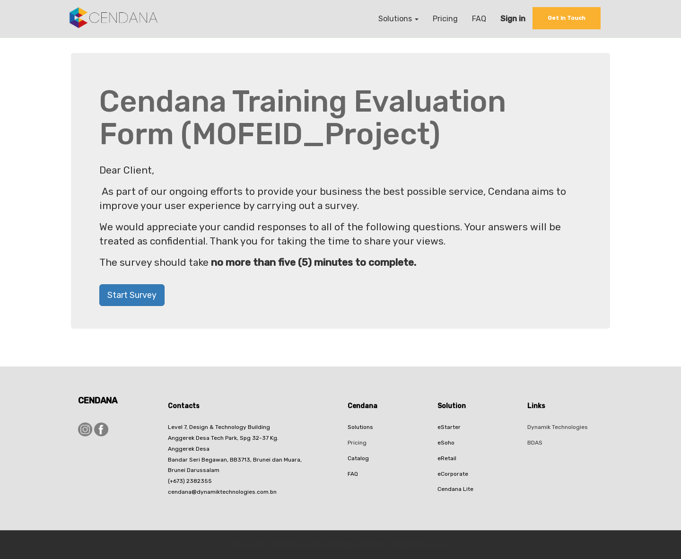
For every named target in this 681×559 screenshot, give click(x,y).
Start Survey (132, 295)
